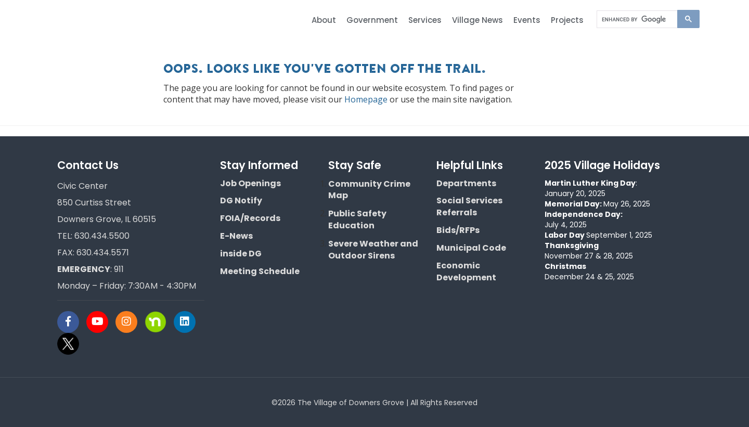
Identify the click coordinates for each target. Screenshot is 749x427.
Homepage (366, 99)
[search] (637, 19)
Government (372, 20)
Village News (477, 20)
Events (526, 20)
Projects (567, 20)
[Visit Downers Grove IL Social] (71, 322)
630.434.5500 (102, 236)
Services (425, 20)
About (324, 20)
